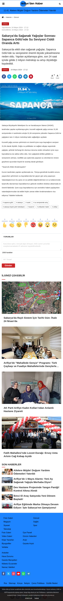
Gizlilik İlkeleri (52, 583)
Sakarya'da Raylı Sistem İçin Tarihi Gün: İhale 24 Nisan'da (30, 319)
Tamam (36, 598)
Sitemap (12, 583)
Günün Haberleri (30, 536)
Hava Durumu (7, 556)
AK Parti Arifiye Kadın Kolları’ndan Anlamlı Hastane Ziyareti (29, 409)
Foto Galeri (8, 518)
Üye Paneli (27, 533)
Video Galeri (7, 536)
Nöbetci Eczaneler (9, 564)
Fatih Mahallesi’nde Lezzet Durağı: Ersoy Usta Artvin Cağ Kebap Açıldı (31, 455)
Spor (35, 525)
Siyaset (7, 525)
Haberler (9, 17)
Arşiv (25, 540)
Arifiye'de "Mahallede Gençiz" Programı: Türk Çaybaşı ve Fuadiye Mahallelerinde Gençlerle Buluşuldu (30, 364)
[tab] (8, 237)
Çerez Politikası (38, 583)
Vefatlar (5, 547)
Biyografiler (6, 544)
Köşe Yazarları (8, 540)
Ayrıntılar (28, 598)
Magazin (7, 522)
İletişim (27, 583)
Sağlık (35, 522)
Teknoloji (7, 529)
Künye (19, 583)
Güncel (16, 17)
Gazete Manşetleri (9, 560)
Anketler (5, 553)
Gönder (8, 265)
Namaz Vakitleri (8, 567)
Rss (5, 583)
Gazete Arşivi (28, 544)
